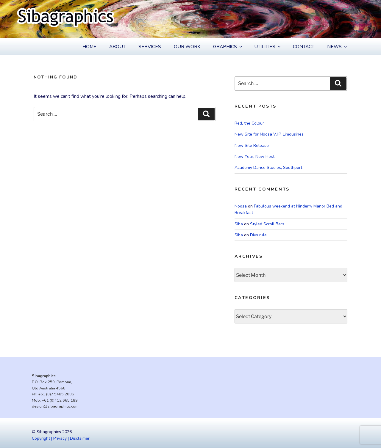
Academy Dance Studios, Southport (268, 167)
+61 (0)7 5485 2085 (56, 394)
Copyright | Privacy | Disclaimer (61, 438)
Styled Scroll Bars (267, 224)
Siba (239, 224)
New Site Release (252, 145)
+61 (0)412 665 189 (60, 400)
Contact (303, 46)
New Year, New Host (254, 156)
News (337, 46)
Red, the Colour (249, 123)
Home (89, 46)
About (117, 46)
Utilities (268, 46)
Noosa (241, 206)
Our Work (187, 46)
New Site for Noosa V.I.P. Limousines (269, 134)
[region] (190, 19)
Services (149, 46)
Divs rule (258, 235)
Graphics (228, 46)
